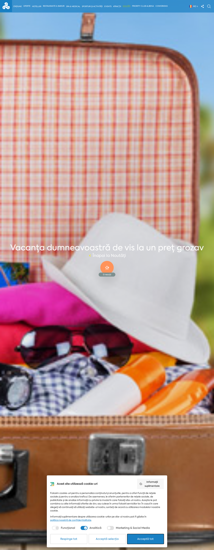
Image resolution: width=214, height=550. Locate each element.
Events (108, 6)
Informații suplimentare (149, 483)
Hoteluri (36, 6)
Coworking (162, 6)
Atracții (118, 6)
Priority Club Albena (143, 6)
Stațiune (17, 6)
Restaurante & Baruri (54, 6)
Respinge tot (68, 539)
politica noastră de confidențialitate (70, 520)
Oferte (27, 6)
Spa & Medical (73, 6)
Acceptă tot (145, 539)
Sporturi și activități (92, 6)
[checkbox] (63, 528)
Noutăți (127, 6)
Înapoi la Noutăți (107, 256)
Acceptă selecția (107, 539)
